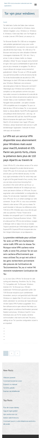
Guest (5, 22)
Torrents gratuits (9, 388)
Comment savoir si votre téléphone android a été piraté (19, 422)
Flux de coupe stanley (11, 407)
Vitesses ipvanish (9, 377)
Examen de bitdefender (11, 391)
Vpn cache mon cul (10, 414)
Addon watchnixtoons (11, 418)
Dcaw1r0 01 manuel (10, 384)
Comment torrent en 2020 (12, 381)
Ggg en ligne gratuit (10, 411)
